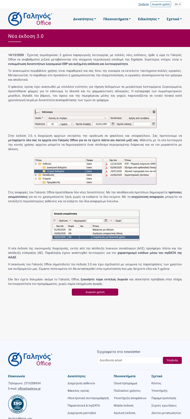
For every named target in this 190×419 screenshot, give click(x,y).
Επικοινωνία (16, 376)
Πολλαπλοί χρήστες (127, 390)
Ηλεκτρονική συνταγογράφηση (88, 398)
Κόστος (156, 383)
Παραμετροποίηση (163, 398)
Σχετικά (156, 376)
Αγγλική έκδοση (124, 413)
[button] (84, 19)
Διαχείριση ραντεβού (82, 413)
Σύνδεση (144, 4)
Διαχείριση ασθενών (81, 383)
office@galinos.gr (29, 388)
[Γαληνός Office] (29, 19)
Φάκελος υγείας (78, 390)
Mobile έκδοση (123, 405)
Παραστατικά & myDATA (84, 405)
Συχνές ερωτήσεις (164, 405)
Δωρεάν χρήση (161, 4)
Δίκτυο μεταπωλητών (166, 413)
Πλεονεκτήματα (124, 376)
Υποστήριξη (159, 390)
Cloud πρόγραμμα (125, 383)
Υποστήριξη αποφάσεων (130, 398)
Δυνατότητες (77, 376)
